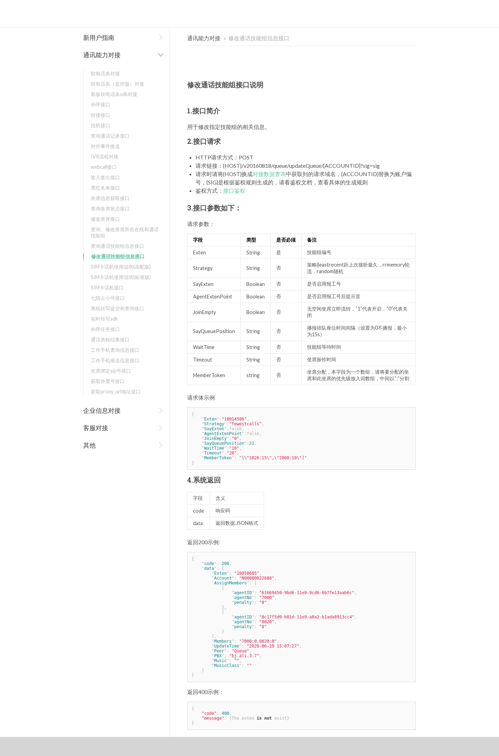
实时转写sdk (104, 319)
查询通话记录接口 (110, 136)
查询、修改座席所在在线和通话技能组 (125, 232)
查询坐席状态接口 (110, 208)
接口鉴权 (234, 190)
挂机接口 (100, 125)
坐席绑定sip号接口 (111, 371)
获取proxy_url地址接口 (116, 391)
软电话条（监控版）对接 (117, 84)
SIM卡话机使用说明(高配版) (121, 267)
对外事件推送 (105, 146)
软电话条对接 (105, 73)
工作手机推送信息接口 (115, 360)
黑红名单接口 (105, 188)
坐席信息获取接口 (110, 198)
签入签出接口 (105, 177)
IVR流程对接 (105, 156)
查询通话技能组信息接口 (117, 246)
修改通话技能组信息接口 (118, 256)
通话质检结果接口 (110, 339)
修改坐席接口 (105, 219)
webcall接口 (104, 167)
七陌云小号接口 (108, 298)
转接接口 (100, 115)
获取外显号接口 (108, 381)
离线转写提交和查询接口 (117, 308)
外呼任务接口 (105, 329)
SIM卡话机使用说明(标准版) (121, 277)
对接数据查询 (269, 174)
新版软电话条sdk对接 (114, 94)
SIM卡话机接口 (107, 287)
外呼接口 (100, 104)
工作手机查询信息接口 (115, 350)
